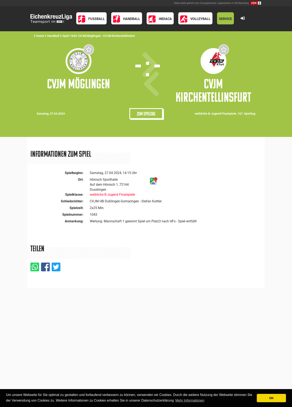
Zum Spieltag (146, 113)
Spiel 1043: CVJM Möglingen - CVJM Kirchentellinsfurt (99, 36)
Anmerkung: (74, 221)
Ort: (81, 180)
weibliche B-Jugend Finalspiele (112, 195)
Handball (53, 36)
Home (40, 36)
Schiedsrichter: (72, 201)
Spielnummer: (73, 215)
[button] (91, 18)
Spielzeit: (77, 208)
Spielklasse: (74, 195)
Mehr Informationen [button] (189, 400)
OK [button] (271, 398)
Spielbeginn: (74, 173)
